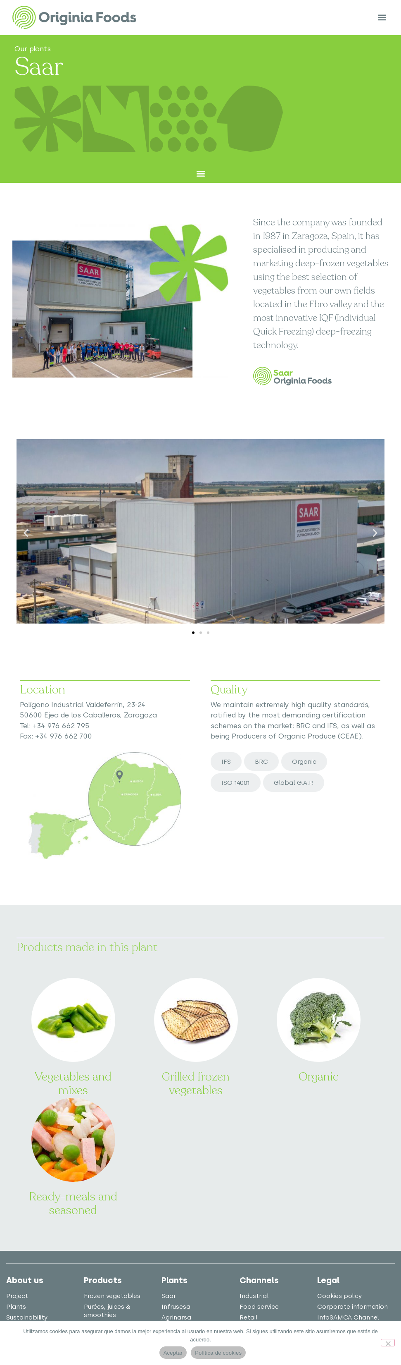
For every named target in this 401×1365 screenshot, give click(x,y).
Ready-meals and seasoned (73, 1204)
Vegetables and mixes (73, 1084)
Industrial (254, 1296)
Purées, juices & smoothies (107, 1311)
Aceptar (173, 1353)
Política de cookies (218, 1353)
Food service (259, 1306)
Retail (249, 1317)
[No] (388, 1342)
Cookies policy (339, 1296)
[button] (382, 17)
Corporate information (352, 1306)
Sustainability (26, 1317)
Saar (168, 1296)
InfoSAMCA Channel (348, 1317)
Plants (16, 1306)
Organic (319, 1077)
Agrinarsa (176, 1317)
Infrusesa (175, 1306)
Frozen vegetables (112, 1296)
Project (17, 1296)
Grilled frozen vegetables (196, 1084)
